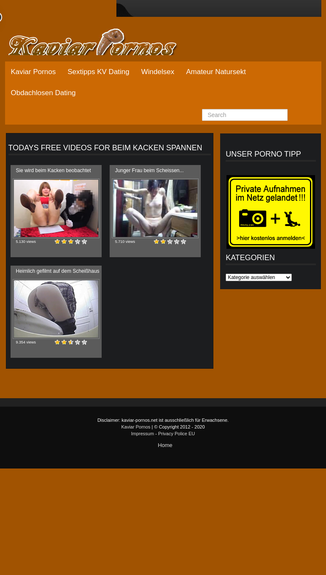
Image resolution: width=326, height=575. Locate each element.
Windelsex (157, 72)
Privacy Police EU (176, 433)
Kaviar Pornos (33, 72)
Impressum (142, 433)
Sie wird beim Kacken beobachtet (53, 170)
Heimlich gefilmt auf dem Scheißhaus (58, 271)
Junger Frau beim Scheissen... (149, 170)
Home (165, 445)
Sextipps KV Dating (98, 72)
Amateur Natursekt (216, 72)
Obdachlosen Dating (43, 93)
